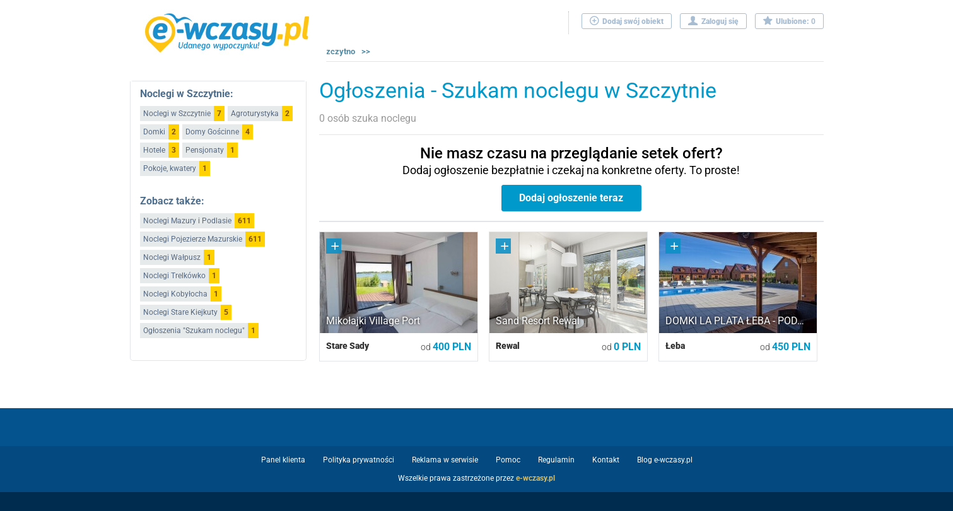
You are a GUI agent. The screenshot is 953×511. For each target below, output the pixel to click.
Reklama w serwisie (445, 459)
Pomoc (508, 459)
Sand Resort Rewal (538, 321)
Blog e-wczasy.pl (665, 459)
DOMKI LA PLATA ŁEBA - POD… (734, 321)
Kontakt (605, 459)
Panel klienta (283, 459)
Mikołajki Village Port (373, 321)
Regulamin (556, 459)
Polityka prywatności (358, 459)
